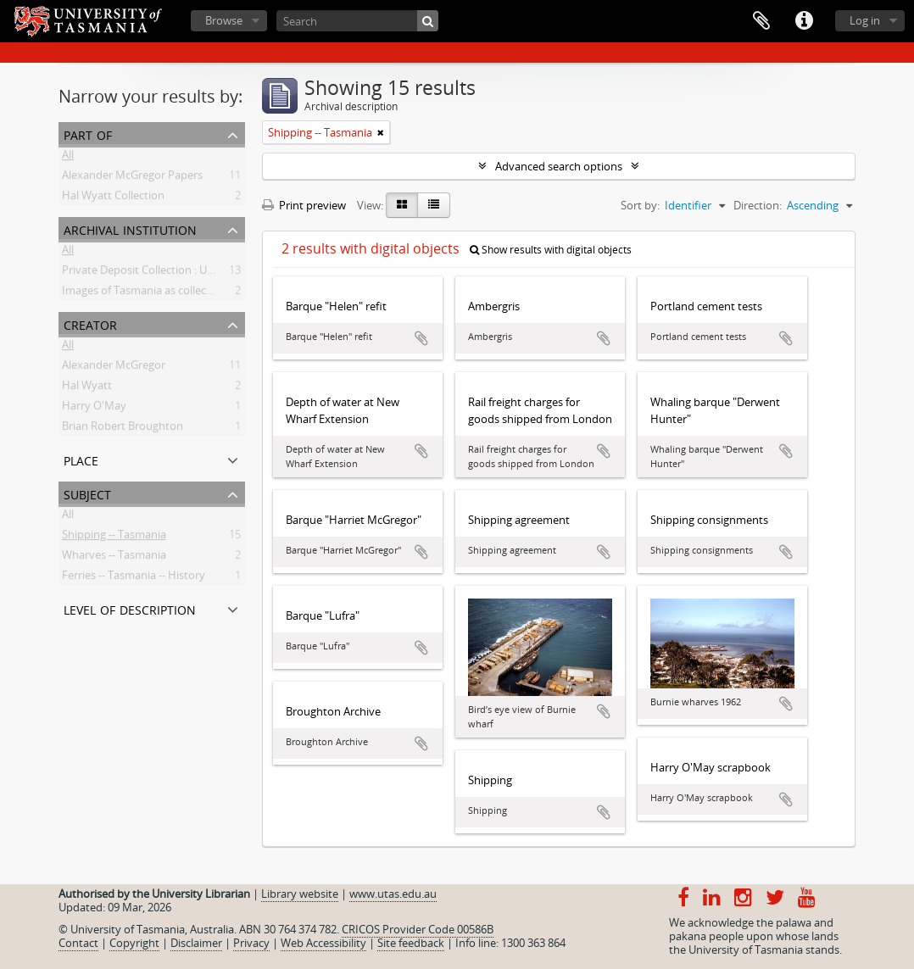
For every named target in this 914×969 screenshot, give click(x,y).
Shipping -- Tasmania (114, 537)
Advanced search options (558, 166)
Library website (299, 893)
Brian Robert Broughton (122, 429)
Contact (78, 942)
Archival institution (130, 228)
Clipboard (761, 21)
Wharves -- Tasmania (114, 557)
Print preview (304, 205)
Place (81, 459)
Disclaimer (196, 942)
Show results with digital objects (551, 249)
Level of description (130, 608)
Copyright (134, 942)
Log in (865, 20)
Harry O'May (94, 408)
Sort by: (640, 205)
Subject (87, 493)
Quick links (804, 21)
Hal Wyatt (87, 388)
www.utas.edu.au (393, 893)
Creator (90, 323)
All (68, 157)
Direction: (757, 205)
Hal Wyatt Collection (113, 198)
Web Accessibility (323, 942)
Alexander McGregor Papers (132, 178)
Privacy (251, 942)
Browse (223, 20)
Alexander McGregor (113, 368)
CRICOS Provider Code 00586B (417, 929)
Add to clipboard (421, 338)
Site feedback (410, 942)
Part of (88, 133)
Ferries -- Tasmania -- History (133, 578)
